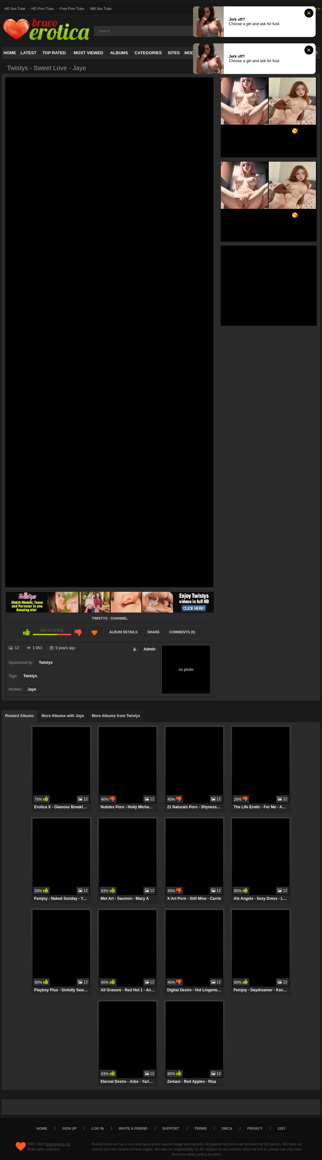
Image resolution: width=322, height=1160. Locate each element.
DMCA (227, 1128)
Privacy (255, 1128)
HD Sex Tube (14, 9)
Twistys (46, 662)
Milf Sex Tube (101, 9)
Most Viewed (88, 52)
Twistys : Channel (110, 618)
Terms (200, 1128)
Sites (174, 52)
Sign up (69, 1128)
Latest (28, 52)
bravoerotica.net (58, 1144)
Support (170, 1128)
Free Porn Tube (72, 9)
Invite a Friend (133, 1128)
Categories (148, 52)
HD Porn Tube (43, 9)
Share (153, 632)
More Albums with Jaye (62, 716)
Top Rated (54, 52)
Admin (149, 649)
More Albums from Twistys (116, 716)
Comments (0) (182, 632)
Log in (315, 9)
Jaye (31, 689)
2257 (281, 1128)
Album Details (123, 632)
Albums (119, 52)
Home (10, 52)
